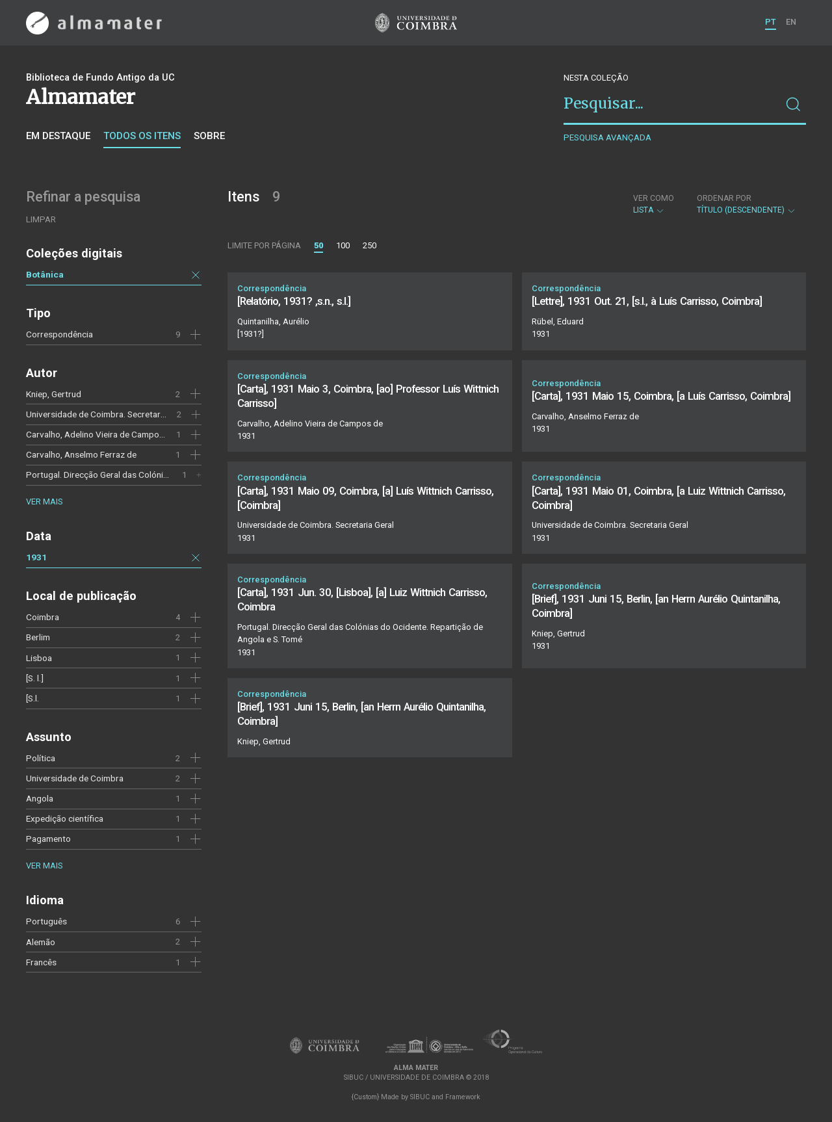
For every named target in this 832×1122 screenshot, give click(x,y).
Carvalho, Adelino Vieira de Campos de (101, 434)
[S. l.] (35, 678)
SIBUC (420, 1097)
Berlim (38, 637)
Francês (41, 962)
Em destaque (58, 136)
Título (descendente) (746, 204)
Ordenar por (724, 198)
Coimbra (42, 617)
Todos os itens (142, 136)
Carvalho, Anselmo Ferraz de (81, 454)
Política (40, 758)
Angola (39, 798)
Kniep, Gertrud (53, 394)
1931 (36, 557)
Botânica (45, 274)
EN (791, 22)
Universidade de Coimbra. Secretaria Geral (107, 414)
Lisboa (39, 658)
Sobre (209, 136)
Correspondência (59, 334)
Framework (462, 1097)
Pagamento (48, 838)
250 (369, 245)
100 (343, 245)
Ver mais (44, 501)
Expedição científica (64, 818)
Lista (653, 204)
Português (46, 921)
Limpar (41, 219)
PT (770, 22)
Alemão (40, 942)
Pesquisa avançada (607, 137)
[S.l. (32, 698)
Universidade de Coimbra (75, 778)
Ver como (653, 198)
